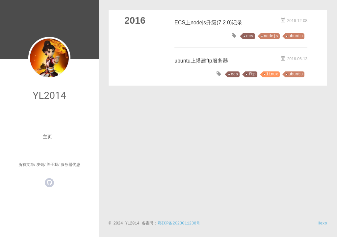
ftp (252, 74)
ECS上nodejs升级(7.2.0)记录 (208, 22)
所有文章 (26, 164)
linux (272, 74)
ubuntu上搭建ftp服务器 (201, 61)
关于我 (52, 164)
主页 (47, 136)
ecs (249, 36)
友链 (40, 164)
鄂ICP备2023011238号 (179, 223)
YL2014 (49, 95)
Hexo (322, 223)
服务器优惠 (70, 164)
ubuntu (296, 36)
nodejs (271, 36)
